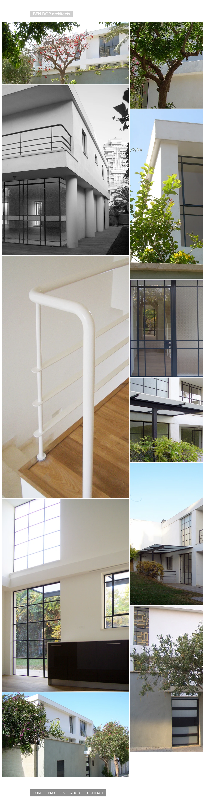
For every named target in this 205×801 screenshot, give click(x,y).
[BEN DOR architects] (51, 14)
